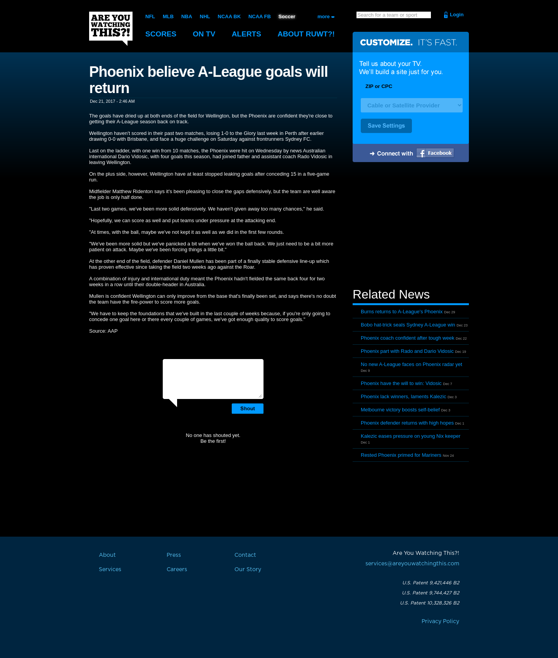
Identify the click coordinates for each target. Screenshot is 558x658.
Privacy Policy (440, 621)
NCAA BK (229, 16)
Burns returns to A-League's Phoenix (402, 311)
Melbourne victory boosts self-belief (400, 410)
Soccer (287, 16)
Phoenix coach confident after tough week (407, 338)
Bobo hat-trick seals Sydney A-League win (408, 325)
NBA (186, 16)
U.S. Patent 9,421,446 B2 (430, 582)
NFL (150, 16)
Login (456, 14)
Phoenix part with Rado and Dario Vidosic (407, 351)
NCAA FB (259, 16)
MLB (168, 16)
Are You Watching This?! (111, 29)
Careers (177, 569)
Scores (160, 34)
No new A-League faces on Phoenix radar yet (411, 364)
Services (110, 569)
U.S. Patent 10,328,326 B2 (429, 603)
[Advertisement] (411, 226)
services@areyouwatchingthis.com (412, 563)
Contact (245, 555)
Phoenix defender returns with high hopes (407, 423)
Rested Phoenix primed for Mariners (401, 455)
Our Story (247, 569)
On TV (204, 34)
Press (174, 555)
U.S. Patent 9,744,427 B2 (430, 593)
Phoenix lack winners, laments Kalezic (403, 396)
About (306, 34)
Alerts (246, 34)
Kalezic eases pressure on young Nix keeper (410, 436)
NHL (205, 16)
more (323, 16)
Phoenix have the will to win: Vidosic (401, 383)
